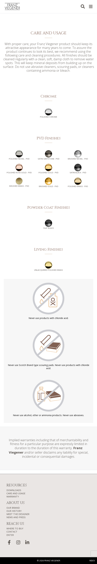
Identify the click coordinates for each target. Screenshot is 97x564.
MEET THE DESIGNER (17, 514)
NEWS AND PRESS (16, 517)
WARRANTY (12, 496)
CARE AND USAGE (15, 493)
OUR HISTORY (13, 510)
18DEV (92, 560)
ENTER (10, 534)
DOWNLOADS (13, 490)
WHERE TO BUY (14, 528)
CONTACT (11, 531)
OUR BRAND (13, 507)
